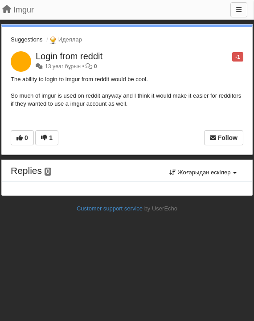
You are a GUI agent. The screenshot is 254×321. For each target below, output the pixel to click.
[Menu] (238, 9)
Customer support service (110, 208)
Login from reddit (69, 56)
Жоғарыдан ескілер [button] (203, 172)
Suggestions (27, 39)
